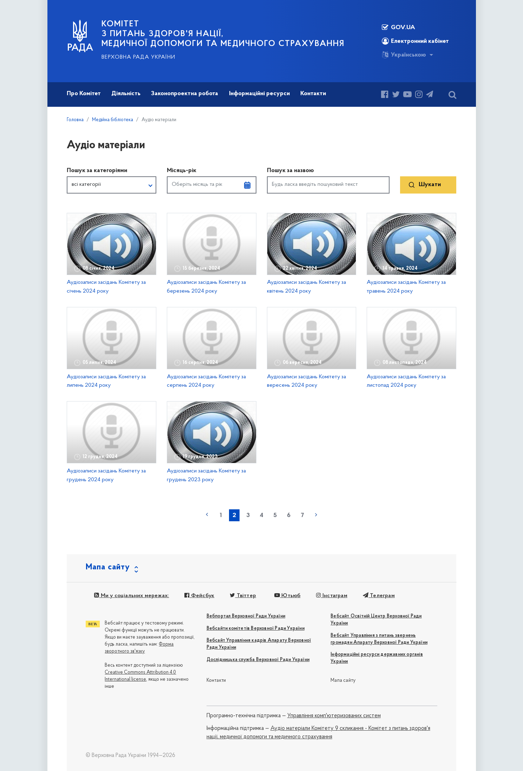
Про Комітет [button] (84, 93)
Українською (404, 54)
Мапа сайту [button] (108, 567)
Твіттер (243, 596)
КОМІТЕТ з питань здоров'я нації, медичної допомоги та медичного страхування (223, 34)
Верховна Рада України (138, 57)
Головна (75, 120)
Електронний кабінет (415, 41)
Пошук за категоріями (97, 170)
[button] (111, 185)
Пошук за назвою (290, 170)
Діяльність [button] (125, 93)
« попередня (207, 514)
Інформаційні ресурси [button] (259, 93)
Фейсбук (199, 596)
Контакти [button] (313, 93)
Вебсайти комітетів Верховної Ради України (256, 628)
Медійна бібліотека (112, 120)
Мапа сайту (343, 680)
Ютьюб (287, 596)
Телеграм (379, 596)
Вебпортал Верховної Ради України (246, 616)
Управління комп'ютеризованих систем (334, 716)
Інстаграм (331, 596)
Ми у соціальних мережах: (131, 596)
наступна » (316, 514)
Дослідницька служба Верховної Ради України (258, 659)
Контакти (216, 680)
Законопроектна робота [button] (184, 93)
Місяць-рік (181, 170)
